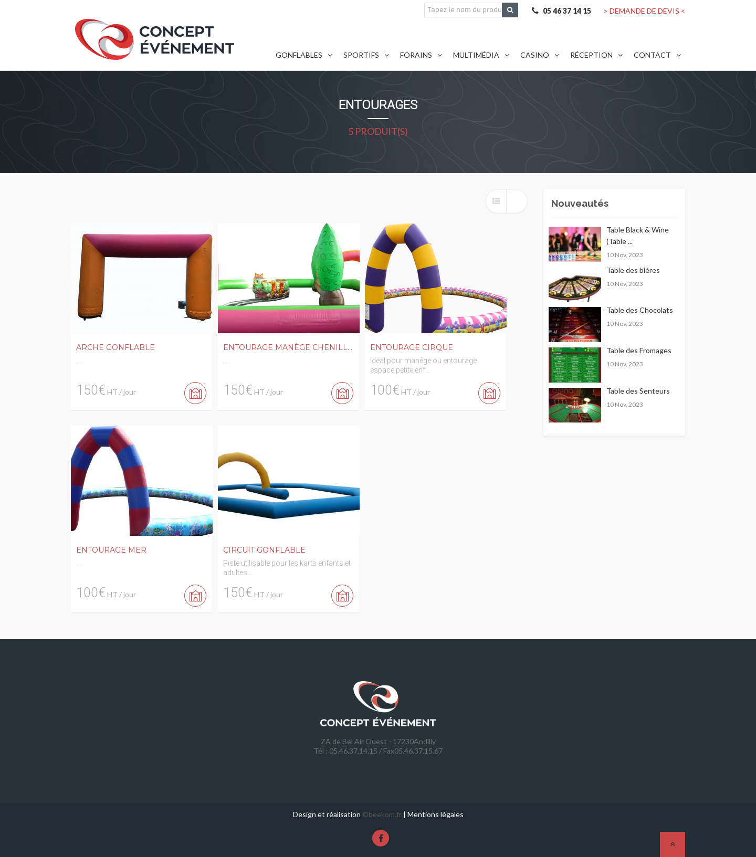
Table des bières (633, 270)
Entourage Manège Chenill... (287, 347)
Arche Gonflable (115, 347)
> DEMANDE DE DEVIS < (644, 10)
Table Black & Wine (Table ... (637, 235)
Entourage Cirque (411, 347)
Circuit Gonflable (264, 550)
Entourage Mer (111, 550)
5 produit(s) (378, 131)
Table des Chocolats (639, 309)
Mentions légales (435, 814)
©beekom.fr (382, 814)
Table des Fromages (638, 350)
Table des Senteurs (638, 390)
